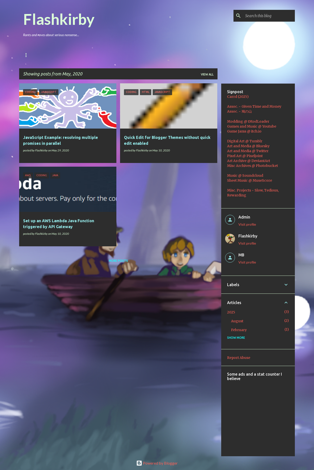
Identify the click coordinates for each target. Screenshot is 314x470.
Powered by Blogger (157, 463)
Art (87, 55)
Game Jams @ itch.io (244, 131)
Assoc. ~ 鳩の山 (239, 111)
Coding (128, 55)
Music (106, 55)
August (237, 321)
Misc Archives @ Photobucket (252, 165)
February (239, 330)
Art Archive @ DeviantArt (248, 161)
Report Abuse (238, 357)
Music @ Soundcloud (245, 175)
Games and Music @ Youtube (251, 126)
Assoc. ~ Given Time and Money (254, 106)
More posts (118, 260)
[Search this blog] (269, 16)
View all (207, 74)
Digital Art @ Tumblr (244, 141)
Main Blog (31, 55)
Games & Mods (62, 55)
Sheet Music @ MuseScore (249, 180)
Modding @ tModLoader (248, 121)
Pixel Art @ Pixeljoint (245, 156)
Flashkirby (59, 19)
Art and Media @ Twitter (248, 151)
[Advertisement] (270, 415)
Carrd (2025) (238, 96)
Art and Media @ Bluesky (248, 146)
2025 (231, 312)
